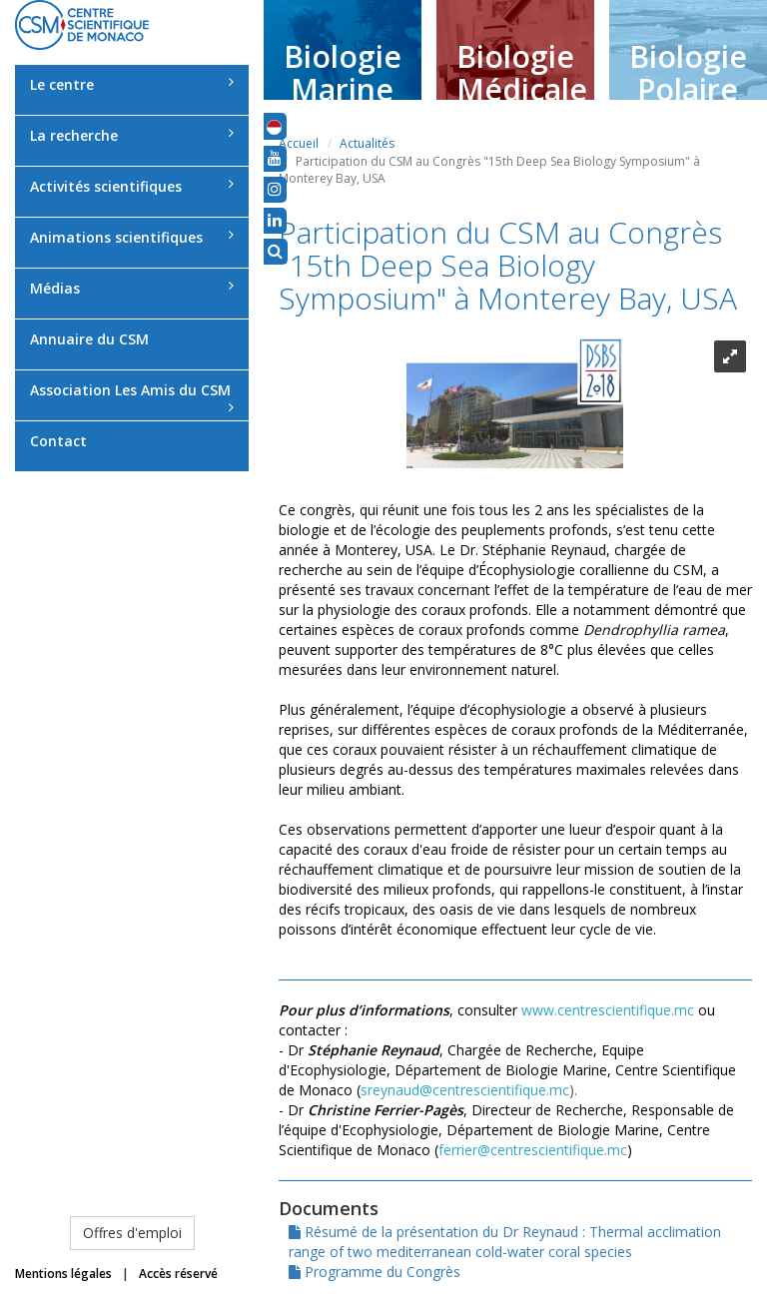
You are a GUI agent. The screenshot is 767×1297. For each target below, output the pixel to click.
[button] (274, 126)
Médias (132, 288)
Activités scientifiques (132, 186)
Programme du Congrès (374, 1271)
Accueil (299, 143)
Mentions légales (63, 1273)
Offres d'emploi (132, 1232)
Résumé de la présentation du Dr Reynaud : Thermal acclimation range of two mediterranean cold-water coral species (505, 1241)
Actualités (367, 143)
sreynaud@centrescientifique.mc (465, 1089)
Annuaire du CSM (89, 338)
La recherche (132, 135)
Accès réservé (178, 1273)
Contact (58, 440)
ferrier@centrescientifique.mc (532, 1149)
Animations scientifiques (132, 237)
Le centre (132, 84)
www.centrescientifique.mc (607, 1009)
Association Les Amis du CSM (132, 397)
